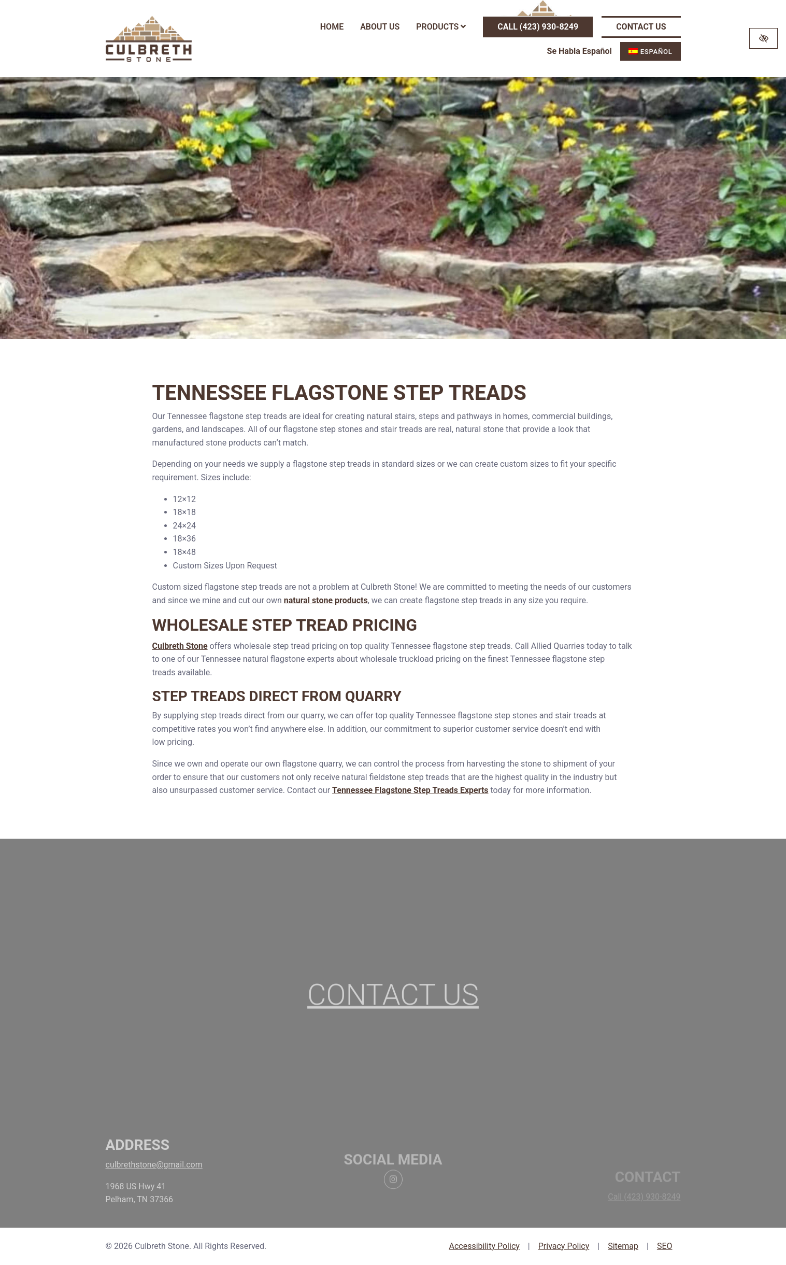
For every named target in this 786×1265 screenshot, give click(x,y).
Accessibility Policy (484, 1246)
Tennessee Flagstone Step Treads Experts (410, 790)
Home (332, 27)
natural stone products (326, 600)
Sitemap (623, 1246)
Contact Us (641, 27)
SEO (665, 1246)
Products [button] (441, 27)
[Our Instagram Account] (393, 1194)
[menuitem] (650, 51)
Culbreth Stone (180, 646)
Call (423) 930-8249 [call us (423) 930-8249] (537, 27)
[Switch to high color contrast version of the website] (763, 38)
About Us (379, 27)
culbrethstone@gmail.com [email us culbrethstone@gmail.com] (154, 1176)
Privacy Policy (564, 1246)
